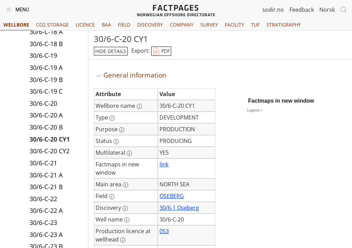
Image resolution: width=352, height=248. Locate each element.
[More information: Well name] (127, 220)
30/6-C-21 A (46, 175)
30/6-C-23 (43, 222)
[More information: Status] (116, 141)
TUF (255, 24)
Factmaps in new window (281, 101)
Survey (209, 24)
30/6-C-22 (43, 199)
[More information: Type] (112, 118)
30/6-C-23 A (46, 234)
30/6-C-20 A (46, 115)
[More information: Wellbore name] (139, 106)
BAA (106, 24)
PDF (161, 51)
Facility (234, 24)
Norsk (327, 9)
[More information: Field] (111, 196)
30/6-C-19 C (46, 91)
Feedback (301, 9)
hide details (110, 51)
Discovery (150, 24)
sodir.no (273, 9)
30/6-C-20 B (46, 127)
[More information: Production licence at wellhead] (122, 240)
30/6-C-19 (43, 55)
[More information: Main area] (125, 185)
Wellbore (16, 24)
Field (124, 24)
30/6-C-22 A (46, 210)
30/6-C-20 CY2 (49, 151)
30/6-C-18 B (46, 44)
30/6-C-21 (43, 163)
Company (182, 24)
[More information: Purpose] (121, 130)
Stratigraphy (283, 24)
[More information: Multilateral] (129, 153)
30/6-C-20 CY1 (50, 139)
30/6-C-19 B (46, 79)
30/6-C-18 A (46, 32)
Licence (85, 24)
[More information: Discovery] (125, 208)
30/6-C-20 (43, 103)
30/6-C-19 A (46, 67)
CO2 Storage (52, 24)
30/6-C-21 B (46, 187)
